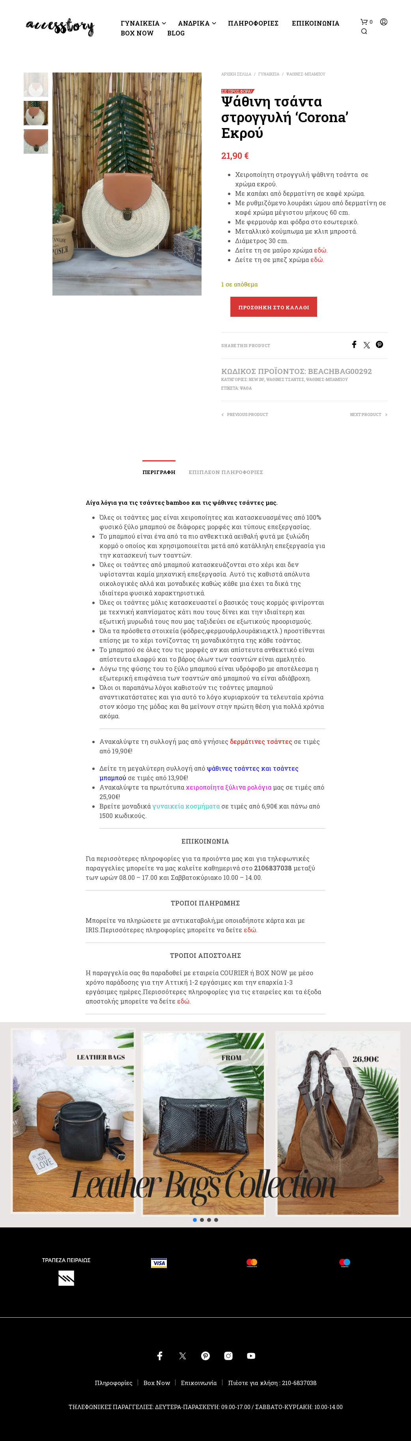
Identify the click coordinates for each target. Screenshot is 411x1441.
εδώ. (321, 250)
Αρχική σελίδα (236, 74)
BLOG (176, 33)
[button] (367, 22)
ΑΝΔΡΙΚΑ (194, 23)
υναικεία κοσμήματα (188, 806)
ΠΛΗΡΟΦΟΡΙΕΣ (253, 23)
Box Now (137, 33)
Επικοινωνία (316, 23)
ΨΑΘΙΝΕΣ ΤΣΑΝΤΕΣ (285, 379)
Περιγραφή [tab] (159, 472)
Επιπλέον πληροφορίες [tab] (226, 472)
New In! (256, 379)
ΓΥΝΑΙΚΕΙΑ (140, 23)
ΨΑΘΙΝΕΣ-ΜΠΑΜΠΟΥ (305, 74)
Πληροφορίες (114, 1383)
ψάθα (246, 388)
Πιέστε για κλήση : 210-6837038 (272, 1383)
